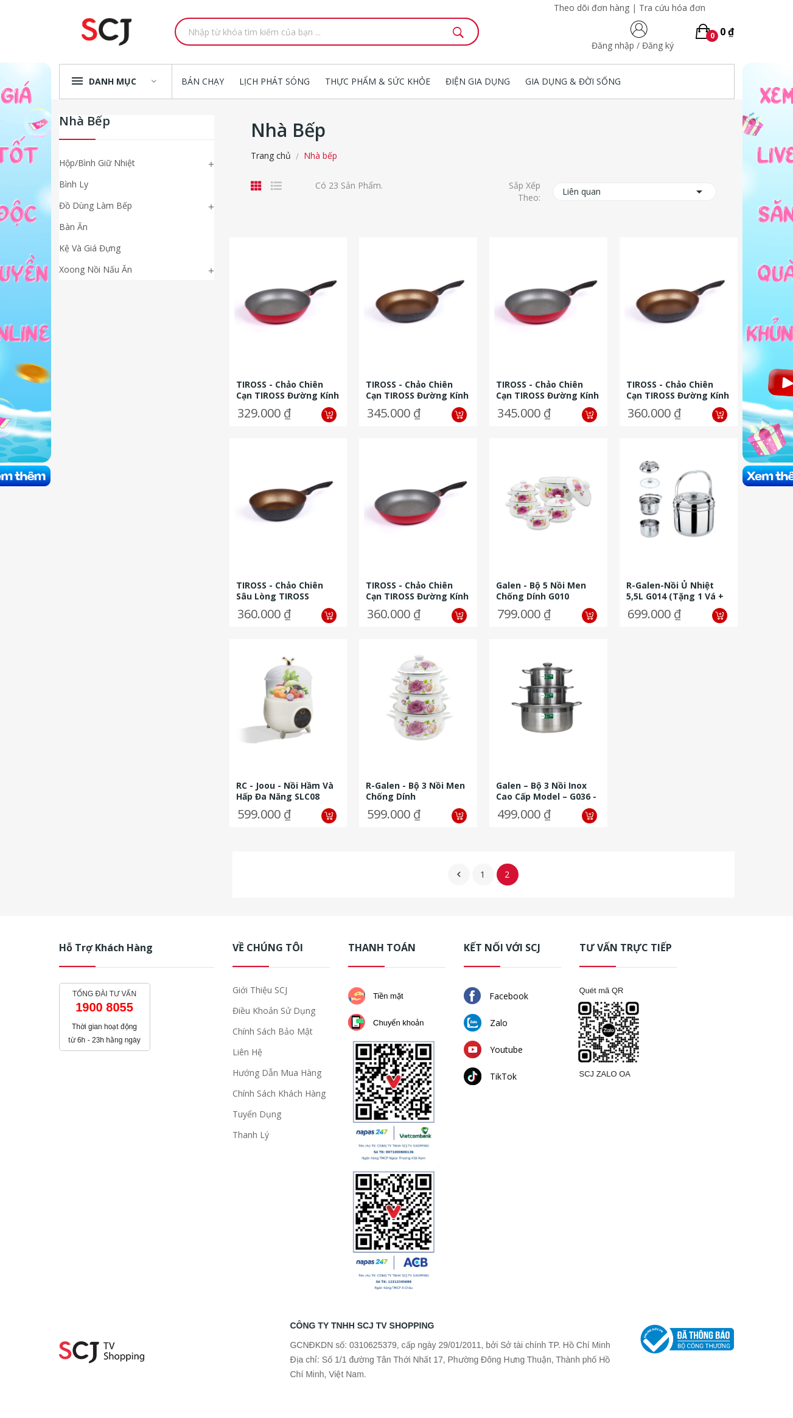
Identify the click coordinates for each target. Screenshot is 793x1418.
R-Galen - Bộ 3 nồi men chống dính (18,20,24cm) (415, 791)
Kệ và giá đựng (90, 248)
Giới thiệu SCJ (259, 990)
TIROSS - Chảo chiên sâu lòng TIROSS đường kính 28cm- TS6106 (279, 591)
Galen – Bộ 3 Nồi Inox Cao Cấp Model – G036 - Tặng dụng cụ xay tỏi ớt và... (546, 791)
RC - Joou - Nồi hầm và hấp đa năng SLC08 (285, 791)
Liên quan (634, 191)
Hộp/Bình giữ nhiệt (97, 163)
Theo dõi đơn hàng (591, 7)
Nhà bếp (84, 122)
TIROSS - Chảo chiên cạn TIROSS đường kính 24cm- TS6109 (287, 390)
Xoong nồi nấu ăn (95, 269)
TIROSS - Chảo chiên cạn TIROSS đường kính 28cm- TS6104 (677, 390)
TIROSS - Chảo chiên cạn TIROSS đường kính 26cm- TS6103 (417, 390)
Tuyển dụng (256, 1114)
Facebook (496, 995)
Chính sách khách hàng (279, 1093)
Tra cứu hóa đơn (672, 7)
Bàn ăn (73, 226)
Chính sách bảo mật (272, 1031)
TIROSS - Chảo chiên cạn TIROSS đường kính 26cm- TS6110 (547, 390)
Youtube (493, 1049)
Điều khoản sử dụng (273, 1010)
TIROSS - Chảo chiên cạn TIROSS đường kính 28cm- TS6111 (417, 591)
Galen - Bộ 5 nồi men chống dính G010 (541, 591)
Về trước (458, 874)
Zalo (486, 1023)
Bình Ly (73, 184)
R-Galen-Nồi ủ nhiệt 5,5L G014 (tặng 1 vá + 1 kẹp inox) (675, 591)
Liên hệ (247, 1052)
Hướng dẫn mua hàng (276, 1072)
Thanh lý (250, 1134)
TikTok (490, 1076)
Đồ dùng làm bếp (95, 205)
